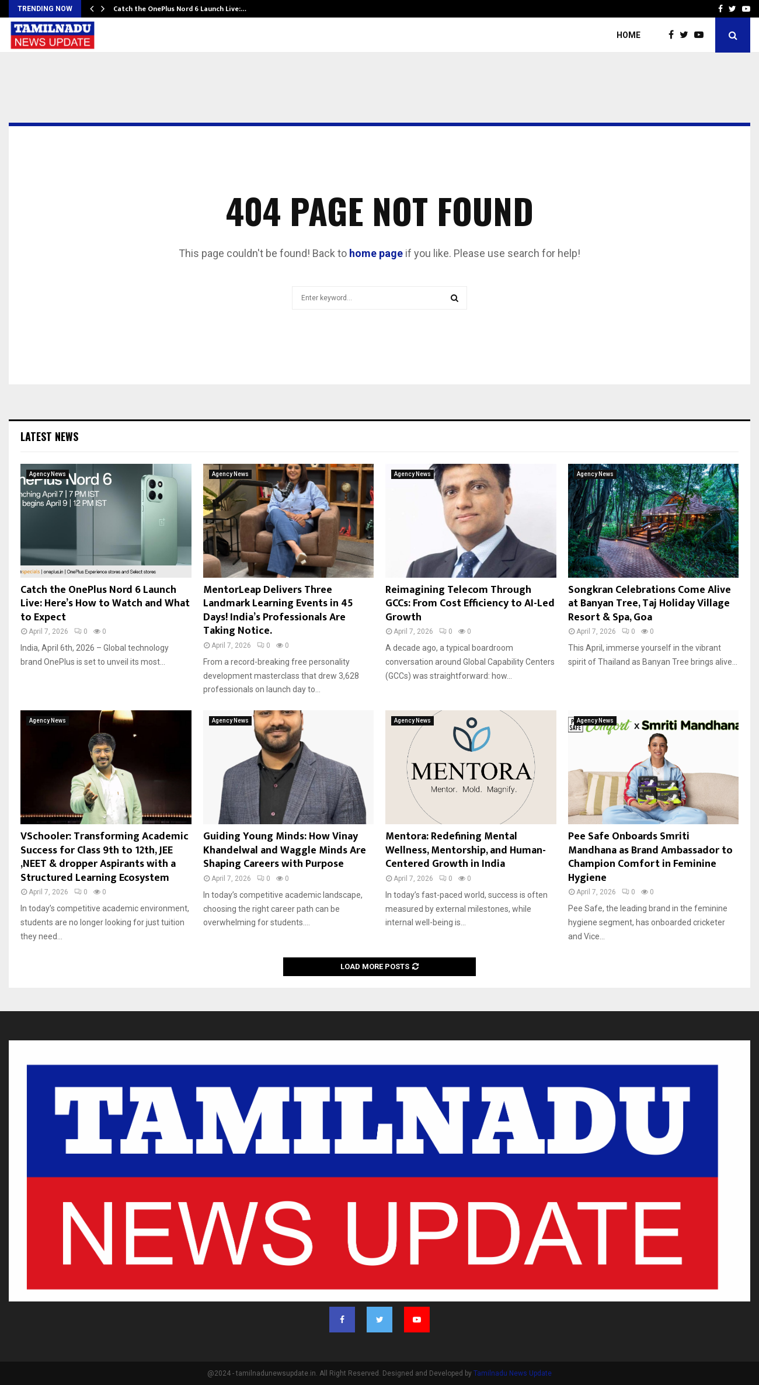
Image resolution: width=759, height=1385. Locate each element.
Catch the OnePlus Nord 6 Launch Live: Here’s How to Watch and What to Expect (105, 603)
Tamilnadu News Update (512, 1373)
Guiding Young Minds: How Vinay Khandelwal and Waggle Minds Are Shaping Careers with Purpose (284, 850)
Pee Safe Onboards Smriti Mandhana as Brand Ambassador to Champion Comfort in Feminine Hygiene (650, 857)
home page (376, 253)
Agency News (47, 474)
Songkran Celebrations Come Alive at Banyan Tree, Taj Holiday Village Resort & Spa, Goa (649, 603)
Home (628, 35)
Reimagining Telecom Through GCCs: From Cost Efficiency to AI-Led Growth (470, 603)
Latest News (49, 436)
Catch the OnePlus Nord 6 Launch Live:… (179, 9)
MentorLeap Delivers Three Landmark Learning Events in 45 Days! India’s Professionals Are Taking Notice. (278, 610)
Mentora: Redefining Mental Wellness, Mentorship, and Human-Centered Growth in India (465, 850)
